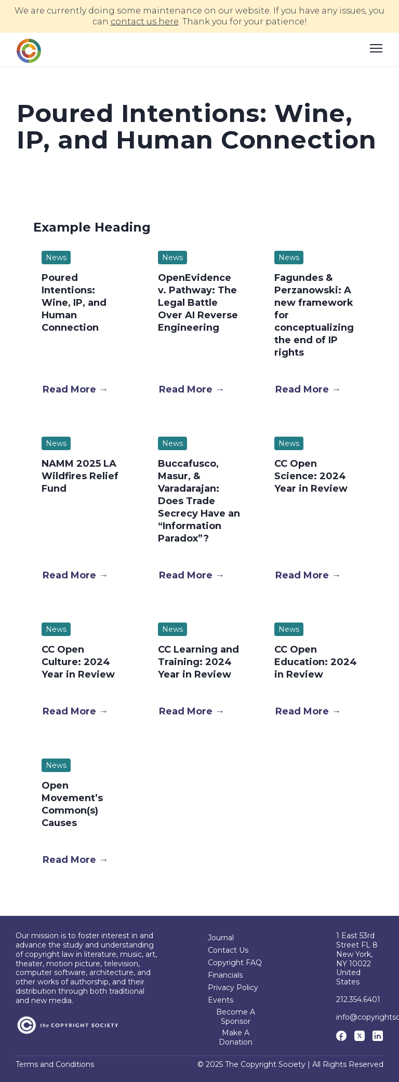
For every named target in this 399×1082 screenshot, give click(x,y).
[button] (75, 389)
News (56, 257)
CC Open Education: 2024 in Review (315, 662)
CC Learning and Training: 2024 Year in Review (198, 662)
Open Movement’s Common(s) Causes (72, 804)
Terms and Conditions (55, 1064)
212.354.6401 (358, 999)
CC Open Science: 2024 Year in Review (311, 476)
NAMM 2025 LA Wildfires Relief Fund (80, 476)
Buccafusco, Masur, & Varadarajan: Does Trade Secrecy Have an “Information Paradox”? (199, 501)
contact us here (145, 21)
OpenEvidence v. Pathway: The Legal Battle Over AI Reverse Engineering (198, 302)
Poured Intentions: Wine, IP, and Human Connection (74, 302)
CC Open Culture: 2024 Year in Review (78, 662)
